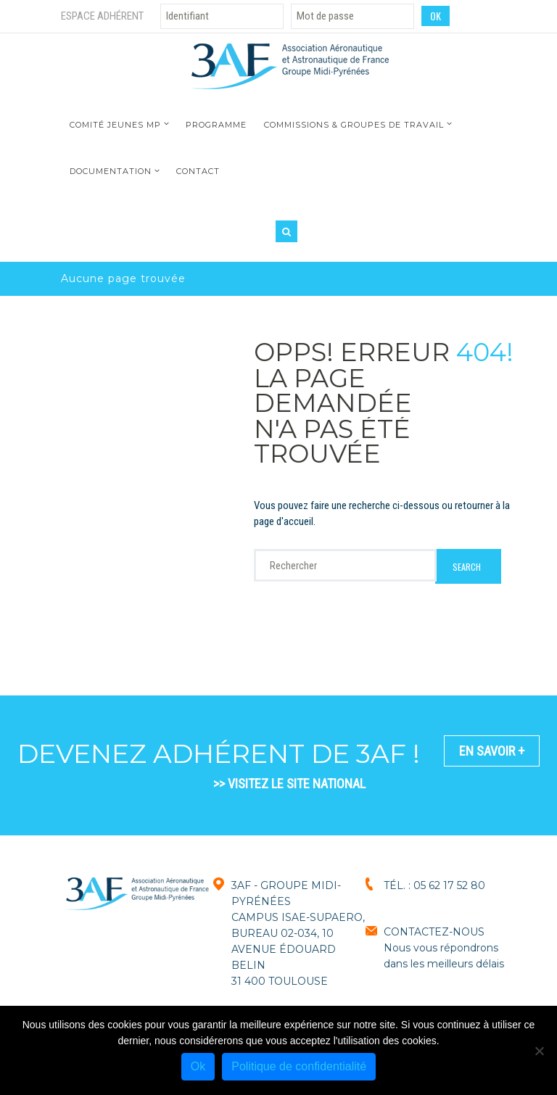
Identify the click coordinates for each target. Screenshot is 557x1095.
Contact (198, 171)
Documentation (111, 171)
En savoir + (491, 751)
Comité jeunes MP (115, 125)
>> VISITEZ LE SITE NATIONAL (289, 783)
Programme (216, 125)
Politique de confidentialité (298, 1066)
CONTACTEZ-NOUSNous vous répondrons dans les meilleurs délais (444, 947)
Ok (198, 1066)
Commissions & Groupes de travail (354, 125)
